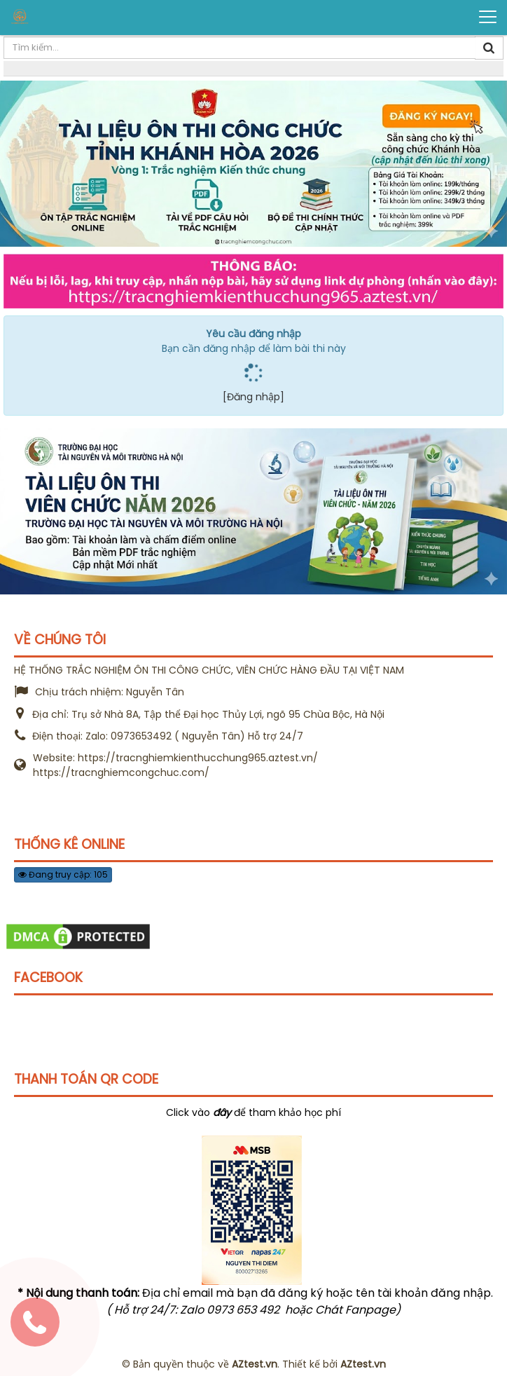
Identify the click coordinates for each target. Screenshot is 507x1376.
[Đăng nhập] (253, 397)
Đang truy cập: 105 (63, 874)
